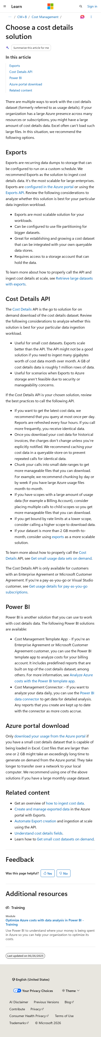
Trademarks (17, 1023)
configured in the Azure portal (49, 186)
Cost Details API (20, 71)
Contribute (17, 1009)
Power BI (15, 78)
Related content (20, 90)
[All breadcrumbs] (10, 17)
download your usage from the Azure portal (49, 735)
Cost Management (45, 17)
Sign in (92, 6)
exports (58, 536)
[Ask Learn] (82, 17)
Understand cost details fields (38, 833)
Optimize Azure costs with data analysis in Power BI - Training (45, 922)
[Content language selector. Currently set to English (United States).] (30, 979)
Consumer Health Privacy (27, 1016)
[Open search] (80, 6)
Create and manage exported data (42, 808)
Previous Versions (46, 1002)
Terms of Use (64, 1016)
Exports (14, 65)
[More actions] (91, 17)
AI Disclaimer (18, 1002)
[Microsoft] (50, 6)
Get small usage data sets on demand (61, 558)
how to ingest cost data (65, 803)
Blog (68, 1002)
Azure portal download (25, 84)
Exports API (15, 192)
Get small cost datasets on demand (65, 838)
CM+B (22, 17)
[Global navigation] (4, 6)
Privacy (36, 1009)
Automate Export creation (35, 820)
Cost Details (22, 309)
